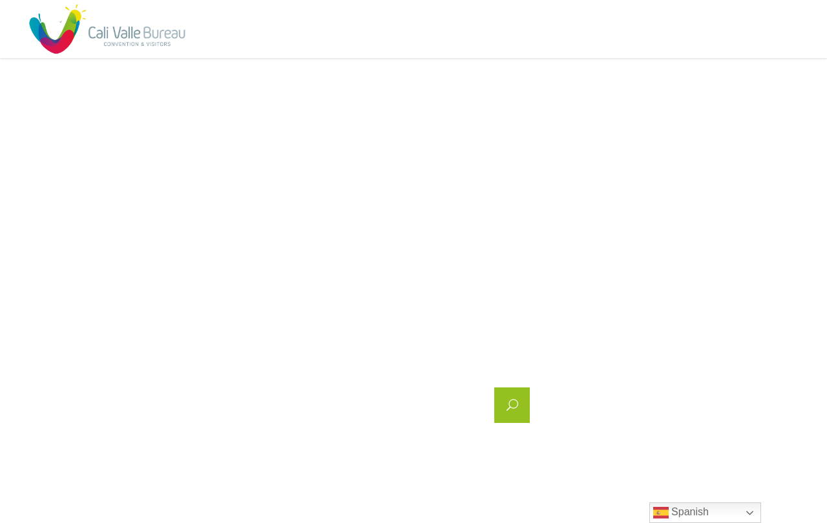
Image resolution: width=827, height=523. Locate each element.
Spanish (681, 512)
